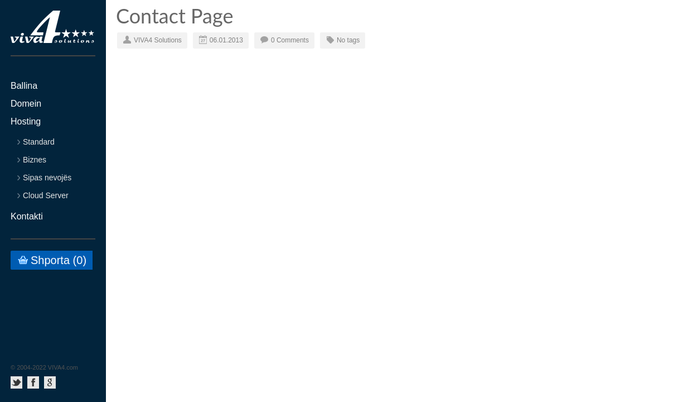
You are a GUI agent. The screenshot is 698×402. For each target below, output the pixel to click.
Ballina (24, 86)
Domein (26, 103)
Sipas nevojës (47, 178)
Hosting (26, 121)
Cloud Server (46, 196)
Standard (39, 142)
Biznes (34, 160)
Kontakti (27, 216)
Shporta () (58, 260)
